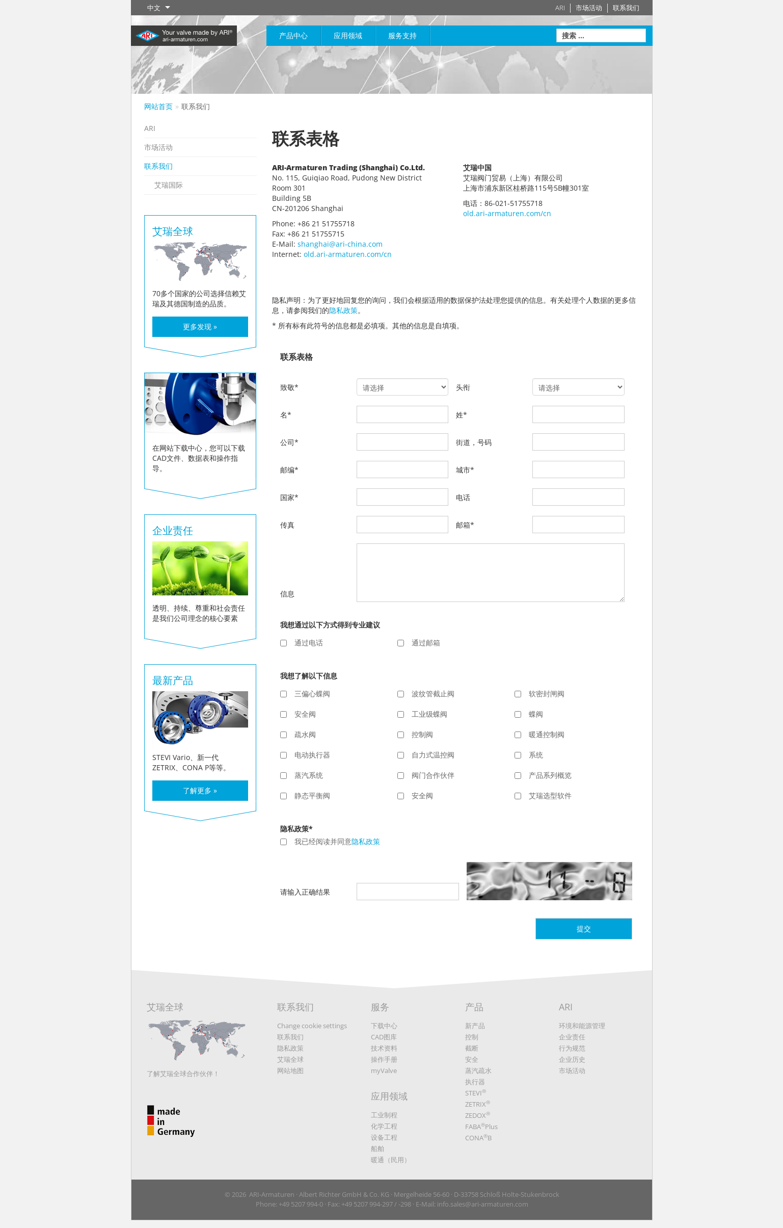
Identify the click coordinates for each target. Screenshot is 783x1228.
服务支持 (402, 35)
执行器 (475, 1081)
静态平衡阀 (305, 795)
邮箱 (465, 525)
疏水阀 (298, 734)
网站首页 (158, 106)
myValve (384, 1070)
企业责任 (572, 1036)
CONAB (478, 1137)
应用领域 (348, 35)
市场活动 (589, 8)
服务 (380, 1006)
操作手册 (384, 1059)
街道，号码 (474, 442)
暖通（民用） (391, 1159)
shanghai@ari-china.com (340, 244)
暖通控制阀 (539, 734)
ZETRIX (477, 1104)
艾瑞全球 (197, 1034)
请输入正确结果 (305, 892)
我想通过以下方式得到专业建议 (330, 625)
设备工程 (384, 1137)
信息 (287, 593)
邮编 (289, 470)
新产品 (475, 1025)
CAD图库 (384, 1036)
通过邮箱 (418, 642)
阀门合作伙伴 (425, 775)
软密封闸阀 (539, 693)
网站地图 (290, 1070)
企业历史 (572, 1059)
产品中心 (293, 35)
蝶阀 (529, 714)
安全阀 (298, 714)
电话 (463, 497)
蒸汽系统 (301, 775)
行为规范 (572, 1048)
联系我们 (626, 8)
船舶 (377, 1148)
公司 (289, 442)
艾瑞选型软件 (543, 795)
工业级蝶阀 (422, 714)
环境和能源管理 (582, 1025)
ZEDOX (477, 1115)
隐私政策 (343, 310)
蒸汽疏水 (478, 1070)
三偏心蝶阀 (305, 693)
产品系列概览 (543, 775)
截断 (471, 1048)
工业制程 (384, 1114)
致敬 (289, 387)
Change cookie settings (312, 1025)
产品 (474, 1006)
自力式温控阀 (425, 755)
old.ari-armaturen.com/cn (348, 254)
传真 (287, 525)
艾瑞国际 (168, 185)
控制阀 (415, 734)
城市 (465, 470)
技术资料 (384, 1048)
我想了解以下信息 (308, 676)
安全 (471, 1059)
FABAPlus (481, 1126)
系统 (529, 755)
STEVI (475, 1093)
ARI (560, 8)
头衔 (463, 387)
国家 (289, 497)
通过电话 (301, 642)
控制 (471, 1036)
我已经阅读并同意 (330, 841)
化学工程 (384, 1126)
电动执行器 (305, 755)
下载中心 (384, 1025)
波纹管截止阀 (425, 693)
